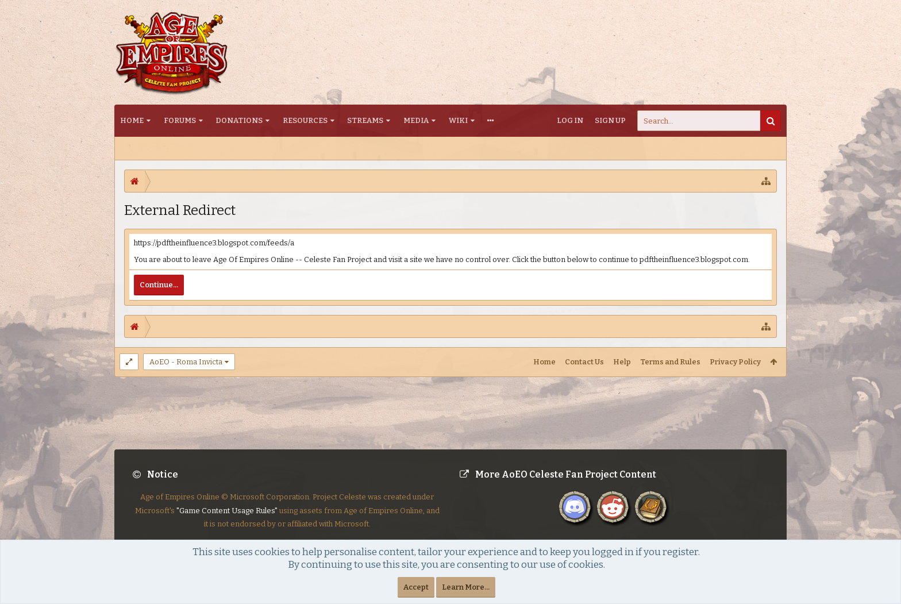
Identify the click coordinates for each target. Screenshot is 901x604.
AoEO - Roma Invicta (185, 361)
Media (416, 120)
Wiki (458, 120)
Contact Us (584, 361)
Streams (365, 120)
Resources (305, 120)
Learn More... (466, 587)
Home (132, 120)
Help (622, 361)
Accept (416, 587)
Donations (239, 120)
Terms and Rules (670, 361)
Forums (180, 120)
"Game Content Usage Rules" (227, 519)
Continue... (159, 284)
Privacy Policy (735, 361)
